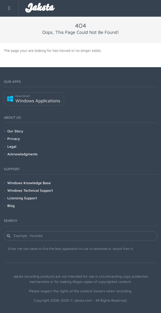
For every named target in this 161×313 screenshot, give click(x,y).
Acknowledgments (22, 154)
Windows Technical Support (30, 190)
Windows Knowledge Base (29, 183)
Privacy (13, 138)
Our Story (15, 131)
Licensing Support (22, 198)
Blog (11, 205)
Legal (11, 146)
